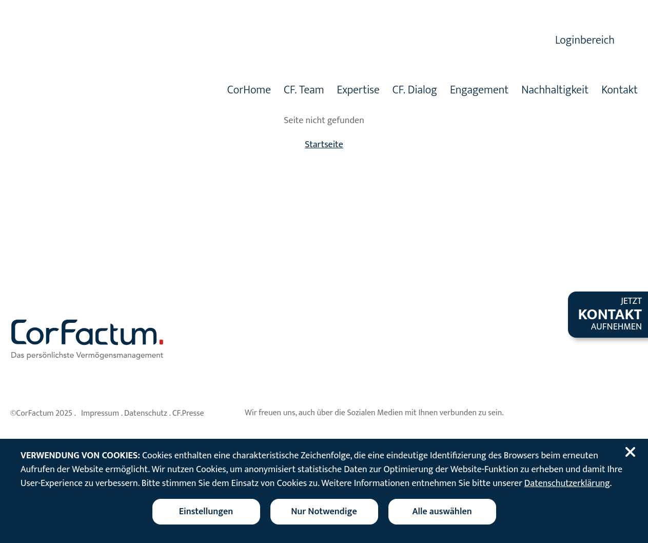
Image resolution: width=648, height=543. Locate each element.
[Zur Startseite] (114, 71)
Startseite (324, 144)
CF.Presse (188, 413)
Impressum (100, 413)
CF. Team (304, 91)
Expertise (358, 91)
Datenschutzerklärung (567, 483)
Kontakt (619, 91)
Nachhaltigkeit (554, 91)
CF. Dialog (414, 91)
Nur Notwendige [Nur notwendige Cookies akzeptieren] (324, 511)
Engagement (479, 91)
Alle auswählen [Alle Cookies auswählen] (442, 511)
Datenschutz (145, 413)
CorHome (249, 91)
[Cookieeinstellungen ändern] (206, 512)
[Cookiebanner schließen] (632, 452)
